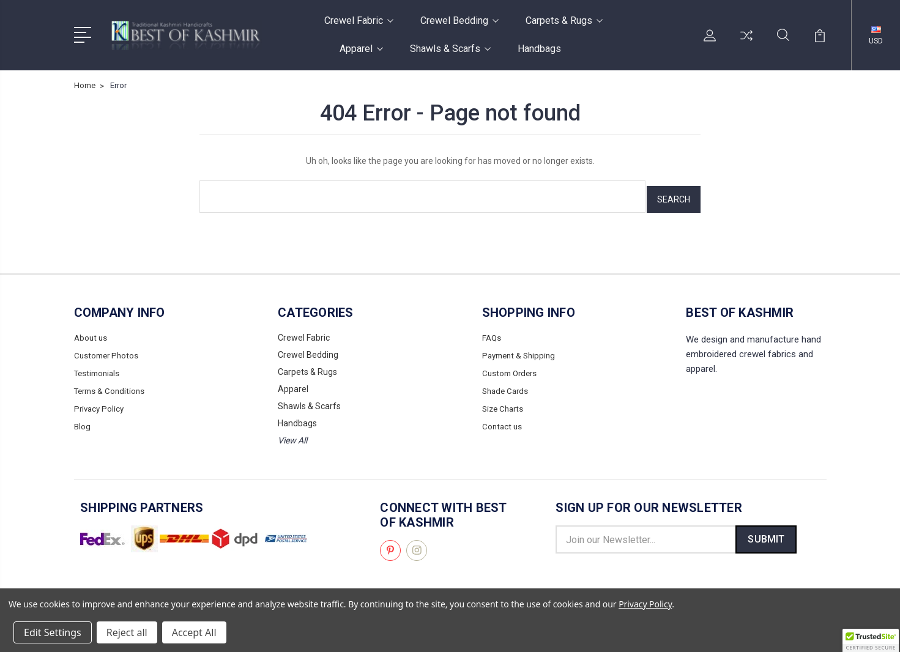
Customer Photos (108, 349)
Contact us (503, 418)
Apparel (361, 48)
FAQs (492, 332)
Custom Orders (511, 366)
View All (292, 435)
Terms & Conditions (111, 383)
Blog (82, 418)
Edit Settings (52, 632)
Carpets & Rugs (564, 20)
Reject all (126, 632)
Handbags (539, 48)
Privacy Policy (100, 401)
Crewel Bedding (459, 20)
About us (91, 332)
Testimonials (99, 366)
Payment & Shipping (521, 349)
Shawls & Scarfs (450, 48)
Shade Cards (507, 383)
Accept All (194, 632)
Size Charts (504, 401)
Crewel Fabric (358, 20)
